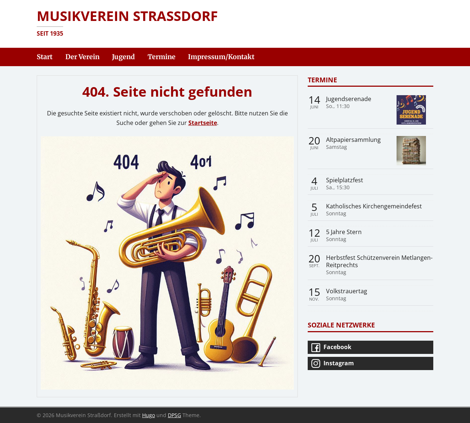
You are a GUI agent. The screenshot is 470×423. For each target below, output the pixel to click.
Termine (322, 79)
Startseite (202, 123)
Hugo (148, 415)
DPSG (174, 415)
